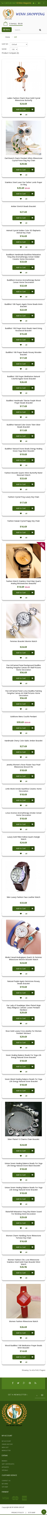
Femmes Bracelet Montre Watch (23, 641)
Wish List (5, 1447)
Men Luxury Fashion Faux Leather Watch (23, 897)
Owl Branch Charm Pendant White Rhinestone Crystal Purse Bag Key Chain (23, 159)
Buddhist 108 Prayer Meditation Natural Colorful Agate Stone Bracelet (23, 377)
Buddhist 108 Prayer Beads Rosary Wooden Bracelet (23, 353)
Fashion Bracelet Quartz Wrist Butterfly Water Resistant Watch (23, 474)
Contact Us (6, 1481)
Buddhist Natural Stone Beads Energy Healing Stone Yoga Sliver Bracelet (23, 450)
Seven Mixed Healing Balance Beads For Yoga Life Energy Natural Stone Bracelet (23, 1080)
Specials (5, 1470)
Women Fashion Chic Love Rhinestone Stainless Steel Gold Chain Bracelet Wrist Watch (23, 1262)
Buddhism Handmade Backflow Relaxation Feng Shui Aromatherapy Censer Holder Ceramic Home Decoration (23, 256)
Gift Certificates (8, 1464)
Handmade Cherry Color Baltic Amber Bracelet (23, 741)
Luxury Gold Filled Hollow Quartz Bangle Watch (23, 838)
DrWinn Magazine (23, 3)
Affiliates (5, 1467)
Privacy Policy (18, 1512)
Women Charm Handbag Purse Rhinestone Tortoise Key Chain (23, 1237)
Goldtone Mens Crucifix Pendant (23, 716)
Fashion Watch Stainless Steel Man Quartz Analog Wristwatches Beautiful (23, 582)
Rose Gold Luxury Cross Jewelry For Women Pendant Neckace (23, 1032)
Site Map (5, 1487)
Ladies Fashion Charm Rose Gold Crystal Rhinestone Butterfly (23, 99)
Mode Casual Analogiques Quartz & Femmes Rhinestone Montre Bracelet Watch (23, 958)
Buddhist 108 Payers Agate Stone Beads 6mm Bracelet (23, 305)
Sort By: (5, 44)
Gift (15, 37)
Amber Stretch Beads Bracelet (23, 206)
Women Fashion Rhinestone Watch (23, 1321)
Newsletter (6, 1450)
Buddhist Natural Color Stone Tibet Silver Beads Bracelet (23, 426)
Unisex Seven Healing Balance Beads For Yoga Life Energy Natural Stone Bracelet (23, 1188)
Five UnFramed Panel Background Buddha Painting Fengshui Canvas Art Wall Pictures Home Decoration (23, 667)
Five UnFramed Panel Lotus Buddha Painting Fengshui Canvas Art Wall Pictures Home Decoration (23, 693)
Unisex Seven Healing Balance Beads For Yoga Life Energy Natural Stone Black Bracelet (23, 1164)
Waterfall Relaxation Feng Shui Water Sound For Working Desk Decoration (24, 1213)
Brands (4, 1461)
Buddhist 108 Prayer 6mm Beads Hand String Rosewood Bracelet (23, 329)
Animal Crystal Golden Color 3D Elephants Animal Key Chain (23, 231)
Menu (6, 29)
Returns (5, 1484)
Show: (4, 49)
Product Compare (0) (10, 53)
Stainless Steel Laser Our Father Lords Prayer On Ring (23, 183)
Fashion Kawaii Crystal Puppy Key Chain (23, 521)
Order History (7, 1444)
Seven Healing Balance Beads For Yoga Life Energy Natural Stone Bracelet (23, 1056)
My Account (6, 1441)
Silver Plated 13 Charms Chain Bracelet (23, 1139)
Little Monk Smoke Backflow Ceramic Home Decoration (23, 790)
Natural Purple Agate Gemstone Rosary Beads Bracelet (23, 982)
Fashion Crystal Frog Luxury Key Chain (23, 497)
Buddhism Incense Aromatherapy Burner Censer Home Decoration (23, 281)
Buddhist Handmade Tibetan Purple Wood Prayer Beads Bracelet (23, 401)
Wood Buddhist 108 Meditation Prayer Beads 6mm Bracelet (23, 1346)
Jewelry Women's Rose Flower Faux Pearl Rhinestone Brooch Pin (23, 766)
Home (7, 37)
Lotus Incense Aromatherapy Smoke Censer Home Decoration (23, 814)
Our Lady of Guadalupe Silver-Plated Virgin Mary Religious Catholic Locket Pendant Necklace (23, 1007)
